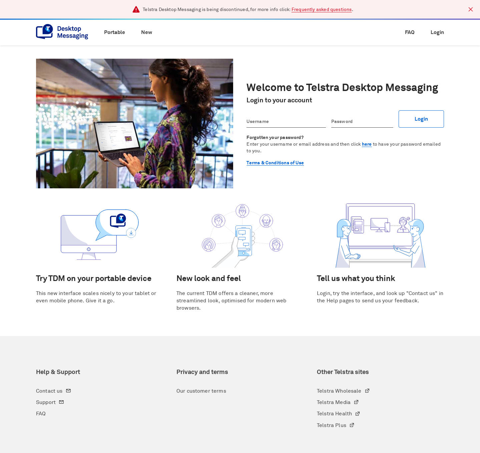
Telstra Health (340, 414)
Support (51, 403)
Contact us (55, 392)
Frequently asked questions (322, 9)
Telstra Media (339, 403)
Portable (114, 32)
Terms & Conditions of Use (275, 163)
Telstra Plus (337, 426)
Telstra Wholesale (345, 392)
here (367, 144)
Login (437, 32)
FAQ (410, 32)
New (146, 32)
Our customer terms (201, 391)
